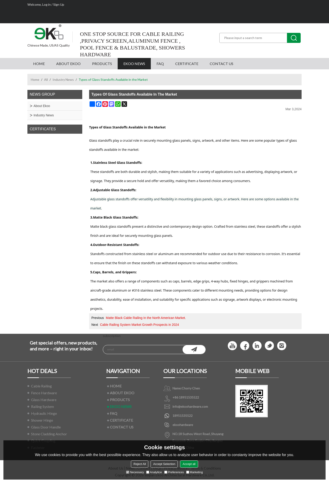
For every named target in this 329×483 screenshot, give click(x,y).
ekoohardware (182, 425)
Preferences (174, 472)
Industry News (63, 79)
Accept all (189, 464)
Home (35, 79)
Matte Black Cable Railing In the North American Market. (146, 318)
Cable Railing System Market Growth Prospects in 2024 (139, 324)
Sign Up (58, 4)
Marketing (194, 472)
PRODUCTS (102, 63)
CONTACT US (221, 63)
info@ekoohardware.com (190, 406)
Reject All (139, 464)
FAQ (160, 63)
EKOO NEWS (134, 63)
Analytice (154, 472)
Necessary (135, 472)
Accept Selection (164, 464)
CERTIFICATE (186, 63)
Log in (46, 4)
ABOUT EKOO (68, 63)
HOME (39, 63)
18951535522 (182, 416)
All (46, 79)
